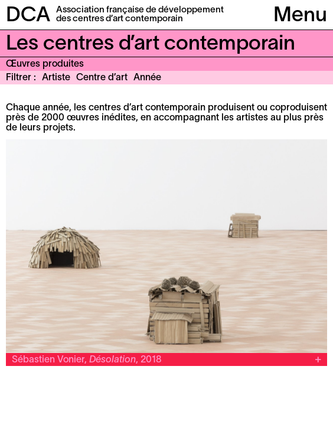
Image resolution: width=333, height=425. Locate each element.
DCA (28, 15)
